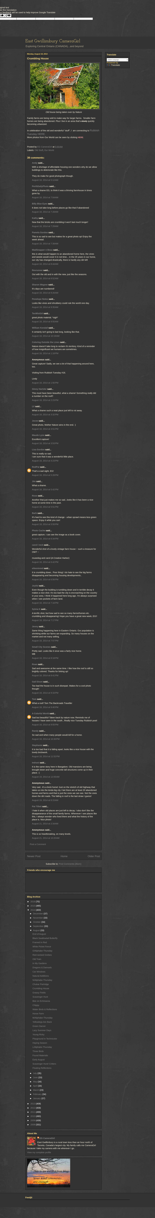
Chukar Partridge (41, 984)
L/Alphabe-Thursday (42, 1047)
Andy (34, 163)
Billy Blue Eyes (39, 203)
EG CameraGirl (47, 1138)
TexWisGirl (37, 313)
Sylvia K (36, 609)
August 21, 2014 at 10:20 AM (45, 838)
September (38, 926)
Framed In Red (40, 942)
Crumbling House (41, 988)
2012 (33, 1108)
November (38, 918)
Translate (113, 65)
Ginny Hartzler (39, 389)
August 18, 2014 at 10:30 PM (46, 739)
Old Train (37, 959)
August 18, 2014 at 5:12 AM (45, 180)
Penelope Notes (40, 299)
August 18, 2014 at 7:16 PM (45, 603)
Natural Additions (41, 976)
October (37, 922)
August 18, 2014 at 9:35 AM (45, 307)
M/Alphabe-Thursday (43, 1018)
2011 (33, 1112)
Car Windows (39, 972)
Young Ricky (38, 1034)
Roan (34, 664)
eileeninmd (37, 568)
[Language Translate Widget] (117, 59)
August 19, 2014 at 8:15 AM (45, 800)
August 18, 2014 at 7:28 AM (45, 212)
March (36, 1090)
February (37, 1094)
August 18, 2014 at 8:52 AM (45, 278)
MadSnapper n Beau (42, 250)
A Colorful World (40, 713)
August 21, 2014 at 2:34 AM (45, 823)
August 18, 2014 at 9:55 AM (45, 321)
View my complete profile (39, 1152)
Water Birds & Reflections (45, 1009)
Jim (34, 481)
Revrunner (37, 270)
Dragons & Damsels (42, 967)
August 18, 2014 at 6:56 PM (45, 579)
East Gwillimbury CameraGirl (52, 41)
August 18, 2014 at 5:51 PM (45, 507)
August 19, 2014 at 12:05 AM (45, 777)
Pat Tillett (37, 806)
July (35, 1073)
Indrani (35, 762)
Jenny (35, 626)
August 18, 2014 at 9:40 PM (45, 707)
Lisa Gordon (38, 449)
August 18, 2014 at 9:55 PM (45, 724)
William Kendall (40, 328)
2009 (33, 1120)
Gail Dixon (37, 682)
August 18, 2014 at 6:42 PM (45, 562)
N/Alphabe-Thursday (42, 980)
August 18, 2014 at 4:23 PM (45, 461)
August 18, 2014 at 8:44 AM (45, 264)
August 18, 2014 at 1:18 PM (45, 353)
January (37, 1098)
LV (33, 406)
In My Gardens (40, 963)
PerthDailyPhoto (40, 186)
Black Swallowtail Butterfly (45, 938)
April (35, 1086)
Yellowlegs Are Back (42, 1022)
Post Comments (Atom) (70, 864)
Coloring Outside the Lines (46, 342)
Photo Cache (38, 530)
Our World (49, 150)
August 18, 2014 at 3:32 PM (45, 414)
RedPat (35, 467)
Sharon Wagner (40, 284)
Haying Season (40, 1043)
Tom (34, 699)
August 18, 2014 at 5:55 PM (45, 524)
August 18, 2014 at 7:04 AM (45, 197)
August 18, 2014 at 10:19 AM (45, 336)
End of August (39, 934)
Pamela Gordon (40, 232)
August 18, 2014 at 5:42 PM (45, 489)
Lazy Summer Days (42, 1030)
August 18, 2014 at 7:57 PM (45, 640)
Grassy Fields (39, 992)
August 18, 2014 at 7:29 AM (45, 226)
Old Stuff (39, 150)
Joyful (35, 586)
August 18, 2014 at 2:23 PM (45, 400)
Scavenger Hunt (40, 997)
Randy (35, 731)
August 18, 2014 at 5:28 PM (45, 475)
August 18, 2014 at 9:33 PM (45, 693)
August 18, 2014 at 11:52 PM (46, 756)
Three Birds (38, 1051)
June (35, 1077)
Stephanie (37, 745)
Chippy (36, 1005)
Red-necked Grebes (42, 955)
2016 (33, 901)
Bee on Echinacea (41, 1001)
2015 (33, 906)
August (36, 930)
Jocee (35, 421)
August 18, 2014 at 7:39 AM (45, 243)
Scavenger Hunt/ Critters (44, 1064)
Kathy (35, 218)
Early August (39, 1059)
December (38, 913)
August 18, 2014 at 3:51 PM (45, 429)
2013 (33, 1103)
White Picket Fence (42, 946)
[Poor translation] (7, 15)
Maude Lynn (38, 435)
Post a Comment (38, 844)
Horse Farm (38, 1013)
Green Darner (39, 1026)
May (35, 1081)
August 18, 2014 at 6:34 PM (45, 538)
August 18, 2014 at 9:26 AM (45, 293)
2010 (33, 1116)
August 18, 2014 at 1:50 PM (45, 383)
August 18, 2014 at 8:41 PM (45, 675)
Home (64, 856)
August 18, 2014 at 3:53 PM (45, 443)
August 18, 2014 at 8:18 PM (45, 658)
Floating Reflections (42, 1068)
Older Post (94, 856)
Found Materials (40, 1055)
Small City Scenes (41, 647)
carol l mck (37, 545)
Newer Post (33, 856)
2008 (33, 1124)
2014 (33, 910)
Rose (34, 496)
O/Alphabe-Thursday (42, 951)
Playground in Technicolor (45, 1039)
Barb (34, 513)
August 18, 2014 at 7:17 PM (45, 620)
